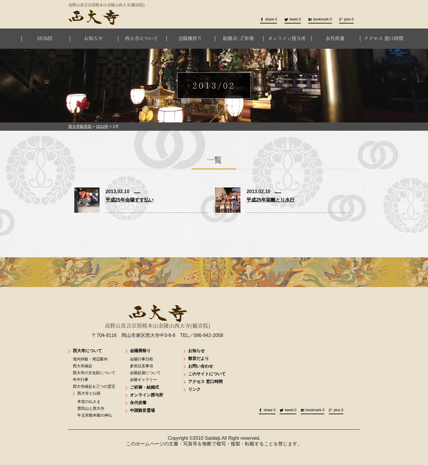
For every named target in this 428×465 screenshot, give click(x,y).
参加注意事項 (141, 366)
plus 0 (346, 19)
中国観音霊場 (142, 410)
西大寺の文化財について (94, 373)
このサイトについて (207, 373)
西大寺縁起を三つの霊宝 (94, 386)
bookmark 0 (320, 19)
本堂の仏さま (88, 401)
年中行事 (80, 379)
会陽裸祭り (190, 38)
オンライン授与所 (287, 38)
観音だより (198, 358)
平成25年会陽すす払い (130, 199)
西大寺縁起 (82, 366)
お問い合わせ (200, 366)
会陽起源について (145, 373)
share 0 (268, 19)
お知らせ (93, 38)
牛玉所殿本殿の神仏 (94, 415)
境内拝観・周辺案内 (90, 359)
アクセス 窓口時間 (383, 38)
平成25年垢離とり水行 (270, 199)
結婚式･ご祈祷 (238, 38)
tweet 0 (292, 19)
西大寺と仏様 (88, 393)
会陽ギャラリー (143, 379)
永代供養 (334, 38)
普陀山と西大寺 (90, 408)
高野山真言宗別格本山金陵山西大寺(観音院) (157, 316)
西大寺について (141, 38)
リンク (194, 389)
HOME (45, 38)
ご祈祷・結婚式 (144, 387)
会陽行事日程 (141, 359)
